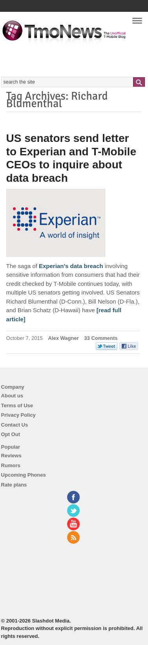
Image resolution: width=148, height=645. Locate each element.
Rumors (10, 465)
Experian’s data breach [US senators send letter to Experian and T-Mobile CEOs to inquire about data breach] (71, 266)
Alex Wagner (63, 338)
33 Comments (100, 338)
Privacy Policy (18, 415)
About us (12, 396)
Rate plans (14, 485)
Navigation (137, 23)
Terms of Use (17, 405)
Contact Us (14, 425)
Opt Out (10, 434)
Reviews (11, 456)
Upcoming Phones (23, 475)
